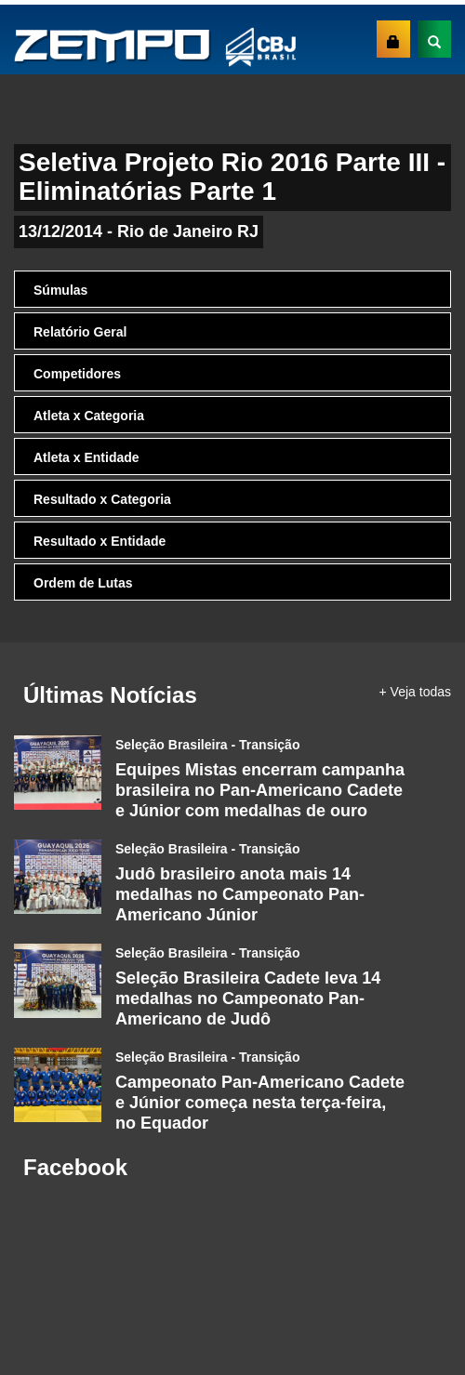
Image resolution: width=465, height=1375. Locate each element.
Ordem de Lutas (83, 582)
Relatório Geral (79, 331)
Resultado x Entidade (99, 541)
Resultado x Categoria (102, 499)
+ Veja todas (415, 691)
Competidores (77, 373)
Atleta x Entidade (86, 457)
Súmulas (60, 290)
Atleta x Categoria (88, 415)
